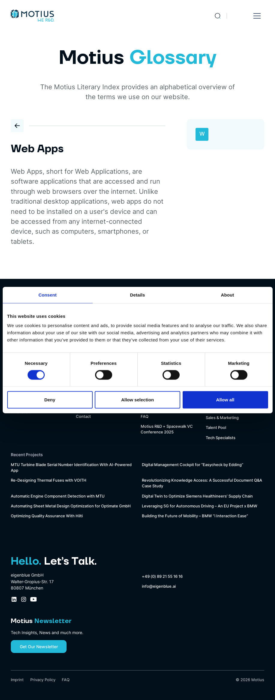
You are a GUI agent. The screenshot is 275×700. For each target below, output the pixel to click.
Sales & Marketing (222, 417)
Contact (83, 416)
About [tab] (227, 294)
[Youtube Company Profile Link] (33, 599)
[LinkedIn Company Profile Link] (14, 599)
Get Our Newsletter (39, 646)
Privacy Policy (42, 680)
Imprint (17, 680)
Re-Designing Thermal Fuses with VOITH (48, 480)
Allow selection (137, 399)
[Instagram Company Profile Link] (23, 599)
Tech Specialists (220, 438)
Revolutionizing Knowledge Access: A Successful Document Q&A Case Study (202, 483)
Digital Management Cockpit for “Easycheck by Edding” (192, 464)
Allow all (225, 399)
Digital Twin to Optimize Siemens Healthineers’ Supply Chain (197, 496)
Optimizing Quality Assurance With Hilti (47, 516)
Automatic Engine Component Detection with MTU (58, 496)
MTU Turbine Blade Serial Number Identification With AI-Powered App (71, 467)
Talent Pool (216, 427)
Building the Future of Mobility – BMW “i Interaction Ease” (195, 516)
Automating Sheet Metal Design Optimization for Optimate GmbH (71, 506)
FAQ (144, 416)
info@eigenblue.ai (159, 586)
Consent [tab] (47, 294)
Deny (49, 399)
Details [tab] (137, 294)
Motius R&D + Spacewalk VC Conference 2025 (167, 429)
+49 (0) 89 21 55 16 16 (162, 576)
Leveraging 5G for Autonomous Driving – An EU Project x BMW (199, 506)
